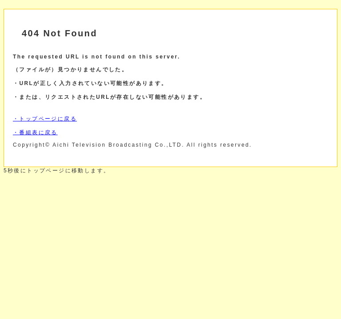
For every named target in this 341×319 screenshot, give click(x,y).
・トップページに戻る (45, 119)
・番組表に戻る (35, 132)
